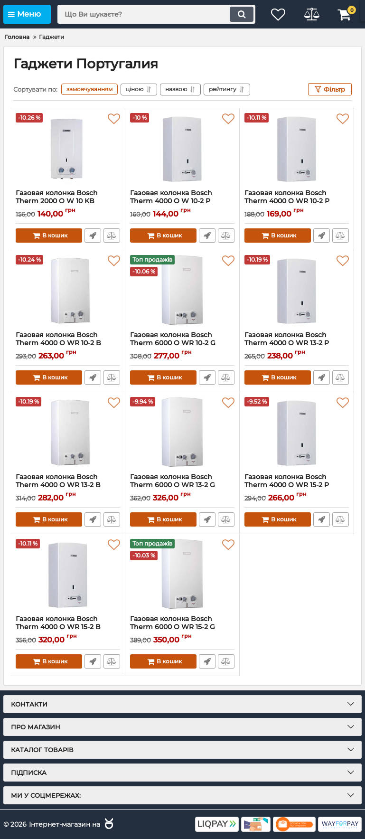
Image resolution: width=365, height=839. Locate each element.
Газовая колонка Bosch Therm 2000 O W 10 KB (68, 201)
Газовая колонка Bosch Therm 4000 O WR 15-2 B (68, 627)
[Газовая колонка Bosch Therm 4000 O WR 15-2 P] (296, 432)
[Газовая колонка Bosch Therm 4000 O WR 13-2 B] (68, 432)
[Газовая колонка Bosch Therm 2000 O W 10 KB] (68, 148)
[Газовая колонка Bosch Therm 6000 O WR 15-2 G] (182, 574)
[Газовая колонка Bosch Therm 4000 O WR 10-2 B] (68, 290)
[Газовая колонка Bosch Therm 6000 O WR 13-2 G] (182, 432)
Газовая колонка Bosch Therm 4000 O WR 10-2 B (68, 343)
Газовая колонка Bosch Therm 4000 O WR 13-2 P (296, 343)
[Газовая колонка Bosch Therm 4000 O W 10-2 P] (182, 148)
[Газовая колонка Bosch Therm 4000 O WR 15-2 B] (68, 574)
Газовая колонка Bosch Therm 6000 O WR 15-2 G (182, 627)
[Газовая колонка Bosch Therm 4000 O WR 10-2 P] (296, 148)
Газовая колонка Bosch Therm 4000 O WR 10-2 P (296, 201)
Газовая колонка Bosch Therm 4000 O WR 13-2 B (68, 485)
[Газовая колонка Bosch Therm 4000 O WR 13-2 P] (296, 290)
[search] (156, 14)
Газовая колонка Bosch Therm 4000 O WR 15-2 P (296, 485)
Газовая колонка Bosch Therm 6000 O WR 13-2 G (182, 485)
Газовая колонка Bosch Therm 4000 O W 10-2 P (182, 201)
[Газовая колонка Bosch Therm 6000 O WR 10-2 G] (182, 290)
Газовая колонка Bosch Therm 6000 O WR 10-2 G (182, 343)
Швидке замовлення (92, 235)
